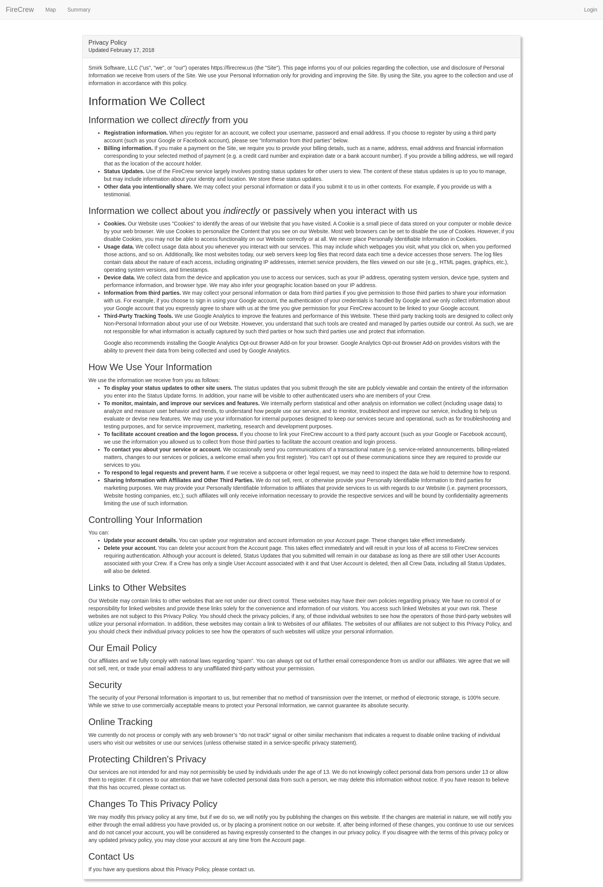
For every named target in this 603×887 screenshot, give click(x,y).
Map (50, 10)
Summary (78, 10)
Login (590, 10)
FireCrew (20, 9)
